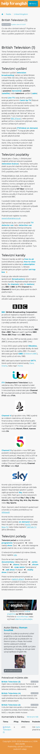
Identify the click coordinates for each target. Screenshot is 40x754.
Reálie (8, 14)
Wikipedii (6, 512)
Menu (32, 4)
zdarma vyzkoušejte (23, 619)
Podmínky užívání (15, 747)
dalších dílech (18, 579)
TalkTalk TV (31, 527)
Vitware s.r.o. (27, 741)
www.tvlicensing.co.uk (11, 218)
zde (15, 555)
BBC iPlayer (16, 119)
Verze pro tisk (32, 717)
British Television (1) (7, 729)
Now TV (5, 527)
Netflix (28, 524)
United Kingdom (21, 14)
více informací (22, 617)
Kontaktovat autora (13, 671)
